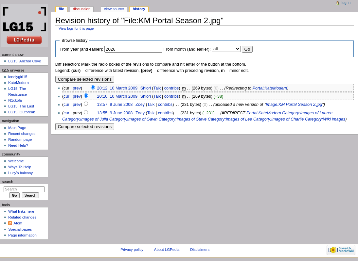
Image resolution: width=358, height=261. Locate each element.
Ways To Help (19, 167)
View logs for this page (76, 28)
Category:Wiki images (325, 119)
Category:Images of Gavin (133, 119)
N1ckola (15, 100)
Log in (346, 3)
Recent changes (21, 134)
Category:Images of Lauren (307, 113)
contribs (171, 88)
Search (7, 182)
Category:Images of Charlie (278, 119)
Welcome (16, 161)
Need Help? (18, 145)
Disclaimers (199, 250)
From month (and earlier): (187, 49)
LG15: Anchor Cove (24, 61)
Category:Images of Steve (183, 119)
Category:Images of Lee (230, 119)
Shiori (145, 88)
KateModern (18, 83)
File (61, 9)
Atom (17, 223)
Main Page (17, 128)
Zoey (140, 104)
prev (77, 88)
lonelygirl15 (17, 77)
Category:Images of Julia (85, 119)
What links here (21, 211)
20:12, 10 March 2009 (117, 88)
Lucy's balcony (20, 173)
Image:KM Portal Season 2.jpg (294, 104)
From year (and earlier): (81, 49)
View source (114, 9)
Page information (22, 235)
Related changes (22, 217)
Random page (20, 139)
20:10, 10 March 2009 (117, 96)
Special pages (20, 229)
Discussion (81, 9)
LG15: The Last (21, 106)
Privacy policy (131, 250)
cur (66, 96)
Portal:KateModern (270, 88)
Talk (157, 88)
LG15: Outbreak (21, 112)
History (139, 9)
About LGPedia (166, 250)
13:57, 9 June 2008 (115, 104)
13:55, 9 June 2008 (115, 113)
